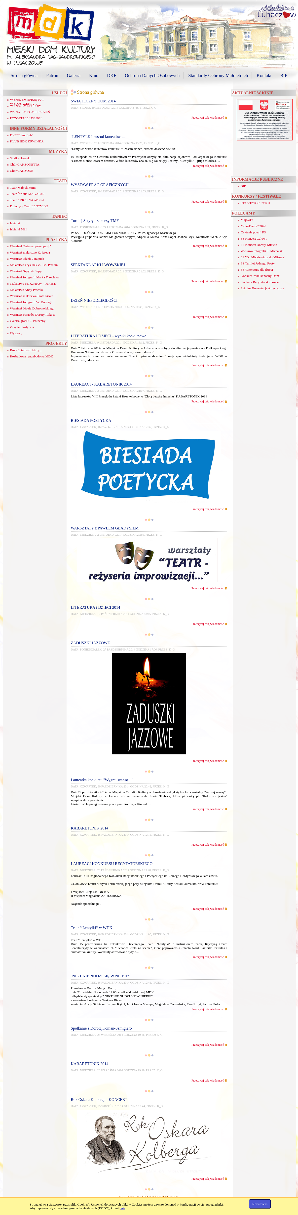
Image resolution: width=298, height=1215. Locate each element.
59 (166, 1197)
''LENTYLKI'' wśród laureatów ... (98, 136)
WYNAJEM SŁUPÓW (25, 106)
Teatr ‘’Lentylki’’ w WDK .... (94, 928)
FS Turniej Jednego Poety (258, 263)
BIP (283, 75)
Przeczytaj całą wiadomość (207, 117)
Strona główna (24, 75)
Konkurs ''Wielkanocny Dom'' (260, 276)
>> (177, 1197)
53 (146, 1197)
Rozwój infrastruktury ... (26, 350)
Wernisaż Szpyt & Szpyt (26, 271)
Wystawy (16, 333)
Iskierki (15, 223)
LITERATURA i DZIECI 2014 (95, 607)
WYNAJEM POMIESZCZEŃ (30, 112)
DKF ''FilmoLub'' (21, 135)
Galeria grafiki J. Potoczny (27, 321)
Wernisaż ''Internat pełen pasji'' (30, 246)
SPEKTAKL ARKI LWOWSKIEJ (98, 265)
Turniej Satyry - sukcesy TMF (95, 220)
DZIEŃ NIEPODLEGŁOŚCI (94, 300)
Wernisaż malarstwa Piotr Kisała (31, 296)
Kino (93, 75)
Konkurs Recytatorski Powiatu (261, 282)
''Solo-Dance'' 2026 (253, 226)
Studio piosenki (20, 158)
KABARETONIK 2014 (89, 828)
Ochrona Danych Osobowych (152, 75)
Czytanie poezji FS (253, 232)
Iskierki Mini (18, 229)
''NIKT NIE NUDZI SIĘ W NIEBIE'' (100, 976)
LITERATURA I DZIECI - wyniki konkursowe (108, 336)
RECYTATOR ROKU (255, 203)
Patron (52, 75)
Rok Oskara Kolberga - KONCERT (99, 1099)
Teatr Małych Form (23, 187)
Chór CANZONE (21, 171)
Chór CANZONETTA (24, 164)
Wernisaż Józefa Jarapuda (27, 258)
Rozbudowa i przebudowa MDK (31, 356)
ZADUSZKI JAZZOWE (90, 643)
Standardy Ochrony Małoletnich (218, 75)
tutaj (123, 1208)
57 (159, 1197)
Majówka (247, 220)
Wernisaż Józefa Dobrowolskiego (32, 308)
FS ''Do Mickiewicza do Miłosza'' (263, 257)
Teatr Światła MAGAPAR (27, 194)
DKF (111, 75)
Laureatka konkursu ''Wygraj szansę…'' (102, 780)
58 (163, 1197)
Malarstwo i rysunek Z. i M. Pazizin (34, 265)
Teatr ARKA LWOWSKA (27, 200)
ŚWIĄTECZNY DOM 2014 (93, 101)
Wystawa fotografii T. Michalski (262, 251)
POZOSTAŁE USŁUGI (25, 118)
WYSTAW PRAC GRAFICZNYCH (100, 185)
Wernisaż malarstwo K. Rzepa (30, 252)
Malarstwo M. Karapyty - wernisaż (33, 283)
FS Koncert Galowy (254, 238)
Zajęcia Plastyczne (22, 327)
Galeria (73, 75)
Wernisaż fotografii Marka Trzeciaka (34, 277)
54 (150, 1197)
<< (137, 1197)
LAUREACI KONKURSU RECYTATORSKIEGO (111, 864)
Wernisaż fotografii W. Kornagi (31, 302)
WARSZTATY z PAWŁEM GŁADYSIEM (105, 528)
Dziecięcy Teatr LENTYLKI (29, 206)
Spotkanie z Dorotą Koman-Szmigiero (101, 1028)
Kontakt (264, 75)
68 (171, 1197)
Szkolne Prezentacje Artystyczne (262, 288)
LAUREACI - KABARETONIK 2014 (101, 384)
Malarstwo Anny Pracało (26, 290)
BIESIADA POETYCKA (91, 420)
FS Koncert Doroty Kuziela (259, 245)
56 (156, 1197)
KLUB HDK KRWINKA (27, 141)
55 (153, 1197)
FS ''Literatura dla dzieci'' (257, 269)
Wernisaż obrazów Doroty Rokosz (32, 314)
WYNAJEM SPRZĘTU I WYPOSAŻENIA (27, 101)
